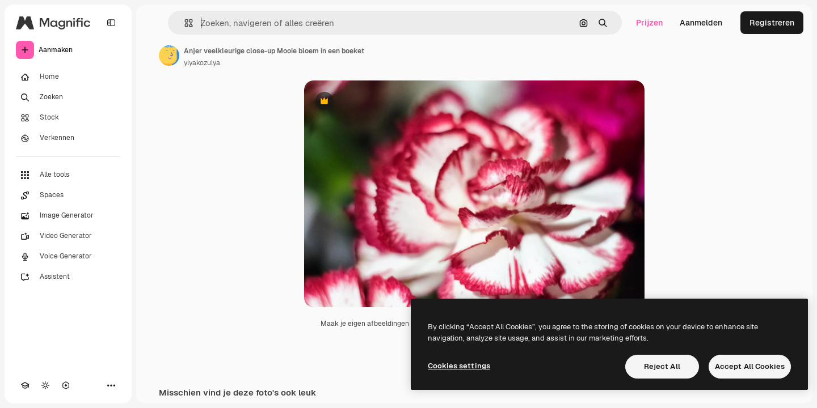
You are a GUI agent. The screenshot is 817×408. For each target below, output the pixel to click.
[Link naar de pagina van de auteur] (169, 55)
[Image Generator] (68, 216)
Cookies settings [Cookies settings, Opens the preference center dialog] (459, 366)
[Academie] (25, 385)
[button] (184, 23)
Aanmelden (701, 23)
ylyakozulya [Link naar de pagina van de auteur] (202, 62)
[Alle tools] (68, 175)
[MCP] (66, 385)
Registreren (771, 23)
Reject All (662, 366)
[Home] (68, 77)
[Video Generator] (68, 236)
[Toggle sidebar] (111, 23)
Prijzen (649, 23)
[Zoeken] (68, 97)
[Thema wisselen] (45, 385)
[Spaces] (68, 195)
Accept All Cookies (750, 366)
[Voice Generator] (68, 257)
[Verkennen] (68, 138)
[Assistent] (68, 277)
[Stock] (68, 118)
